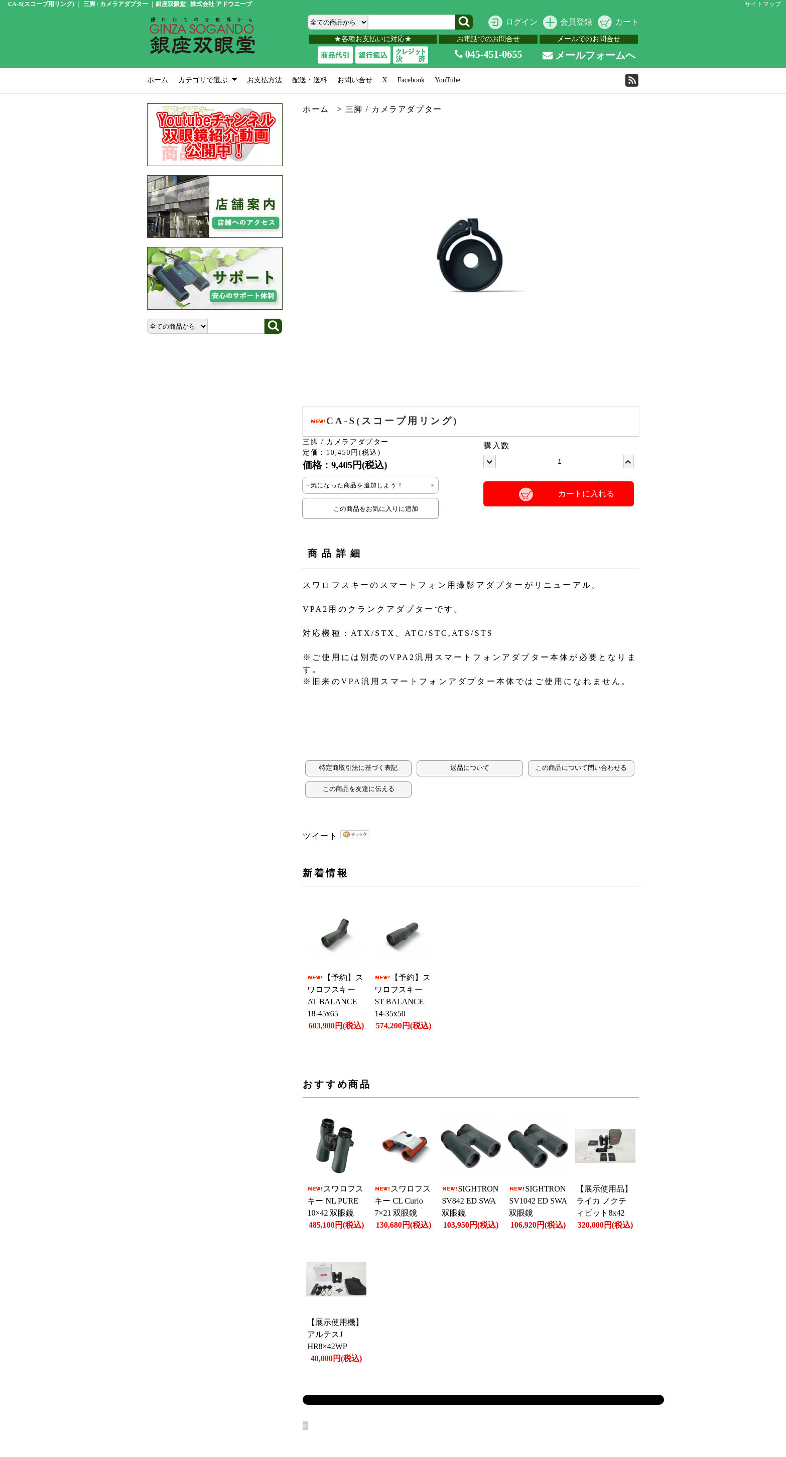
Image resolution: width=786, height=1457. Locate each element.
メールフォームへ (589, 55)
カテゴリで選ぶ (207, 80)
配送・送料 (309, 80)
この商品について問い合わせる (581, 767)
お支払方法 (264, 80)
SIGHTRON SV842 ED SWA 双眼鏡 (470, 1200)
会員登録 (576, 22)
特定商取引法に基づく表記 (358, 767)
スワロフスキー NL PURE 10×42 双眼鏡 (335, 1200)
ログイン (521, 22)
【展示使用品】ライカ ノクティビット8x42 (604, 1200)
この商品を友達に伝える (359, 788)
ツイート (320, 836)
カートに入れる (586, 493)
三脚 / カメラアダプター (393, 109)
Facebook (411, 80)
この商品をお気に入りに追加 (370, 508)
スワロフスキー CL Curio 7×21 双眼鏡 (402, 1200)
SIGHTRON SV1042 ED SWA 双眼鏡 (538, 1200)
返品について (469, 767)
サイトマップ (763, 4)
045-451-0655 (488, 54)
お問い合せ (354, 80)
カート (627, 22)
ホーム (157, 80)
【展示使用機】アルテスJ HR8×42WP (335, 1334)
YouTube (447, 80)
